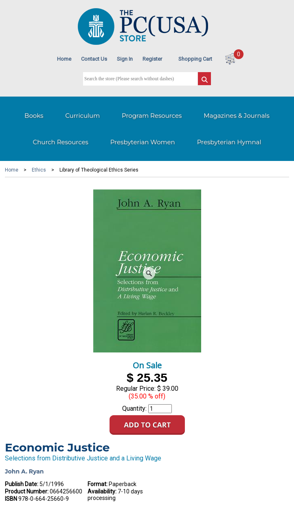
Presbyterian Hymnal (229, 142)
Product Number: (26, 491)
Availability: (102, 491)
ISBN (11, 498)
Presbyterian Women (142, 142)
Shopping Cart (195, 59)
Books (33, 115)
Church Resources (60, 142)
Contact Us (94, 59)
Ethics (39, 170)
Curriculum (82, 115)
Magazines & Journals (237, 115)
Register (152, 59)
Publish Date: (21, 484)
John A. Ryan (24, 471)
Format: (98, 484)
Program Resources (152, 115)
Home (64, 59)
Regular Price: (136, 388)
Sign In (125, 59)
